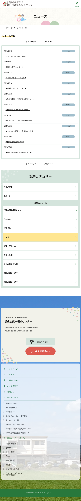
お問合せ (10, 392)
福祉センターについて (16, 438)
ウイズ (6, 237)
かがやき (7, 219)
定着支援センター (10, 282)
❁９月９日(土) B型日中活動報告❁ (19, 120)
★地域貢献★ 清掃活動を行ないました (20, 99)
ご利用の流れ (12, 380)
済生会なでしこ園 (12, 420)
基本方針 (9, 448)
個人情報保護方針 (12, 469)
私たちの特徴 (11, 444)
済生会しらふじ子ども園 (15, 424)
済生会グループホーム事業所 (16, 416)
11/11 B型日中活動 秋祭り (16, 56)
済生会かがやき (11, 403)
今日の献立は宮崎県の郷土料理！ (18, 110)
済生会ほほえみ (11, 408)
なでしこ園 (8, 255)
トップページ (12, 369)
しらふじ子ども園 (10, 264)
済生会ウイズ (11, 412)
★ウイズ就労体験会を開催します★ (19, 152)
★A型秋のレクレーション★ (16, 78)
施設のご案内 (12, 398)
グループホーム (10, 246)
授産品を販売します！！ (14, 67)
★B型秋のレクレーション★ (16, 88)
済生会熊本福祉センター (13, 210)
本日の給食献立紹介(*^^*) (15, 142)
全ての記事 (8, 187)
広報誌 (8, 456)
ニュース (10, 375)
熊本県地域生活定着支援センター (18, 433)
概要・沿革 (10, 452)
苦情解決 (9, 465)
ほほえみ (7, 228)
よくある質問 (12, 386)
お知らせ (7, 196)
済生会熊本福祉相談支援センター (18, 429)
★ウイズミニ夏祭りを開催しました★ (19, 131)
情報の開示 (10, 460)
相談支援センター (10, 273)
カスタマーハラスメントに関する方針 (15, 474)
